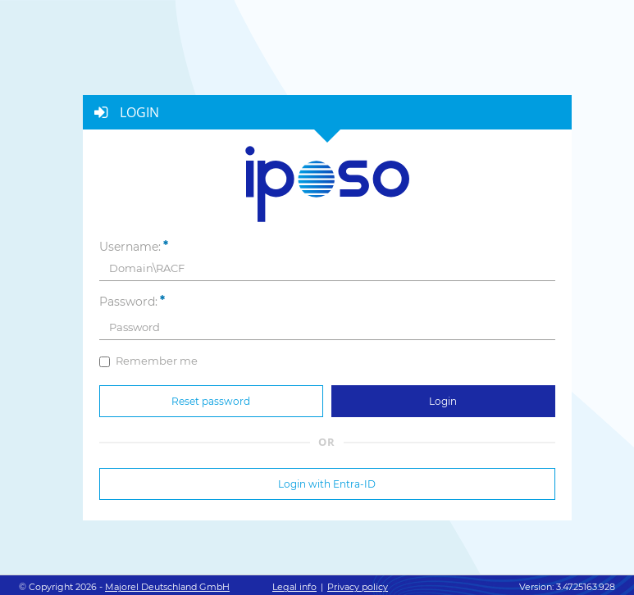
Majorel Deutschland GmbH (167, 587)
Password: (128, 301)
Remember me (148, 360)
